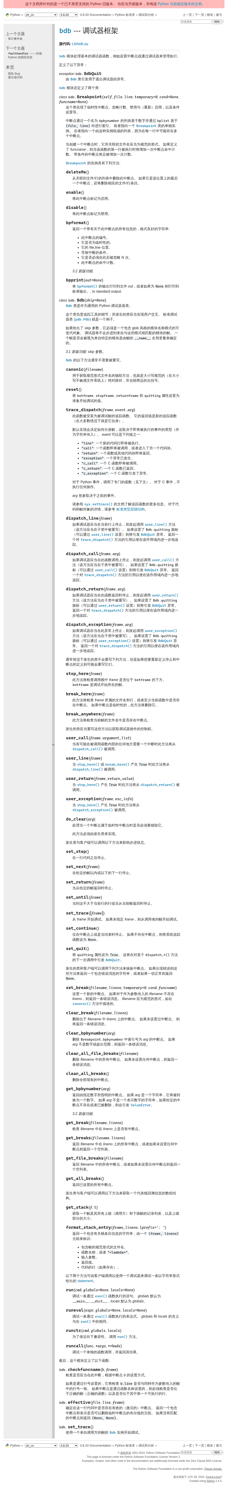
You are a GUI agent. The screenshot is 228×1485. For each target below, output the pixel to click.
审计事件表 (15, 38)
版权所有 (125, 1452)
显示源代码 (15, 77)
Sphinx (211, 1481)
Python (15, 15)
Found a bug (213, 1477)
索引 (219, 15)
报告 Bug (14, 73)
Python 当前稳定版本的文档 (180, 4)
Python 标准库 (125, 15)
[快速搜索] (196, 22)
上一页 (187, 15)
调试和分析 (146, 15)
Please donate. (213, 1468)
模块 (210, 15)
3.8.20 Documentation (95, 15)
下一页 (199, 15)
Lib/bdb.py (80, 44)
